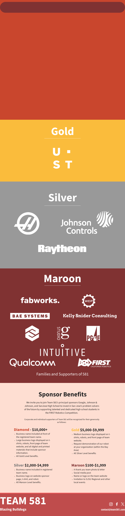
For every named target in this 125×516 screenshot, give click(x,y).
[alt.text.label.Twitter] (122, 504)
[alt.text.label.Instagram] (111, 504)
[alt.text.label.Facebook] (117, 504)
